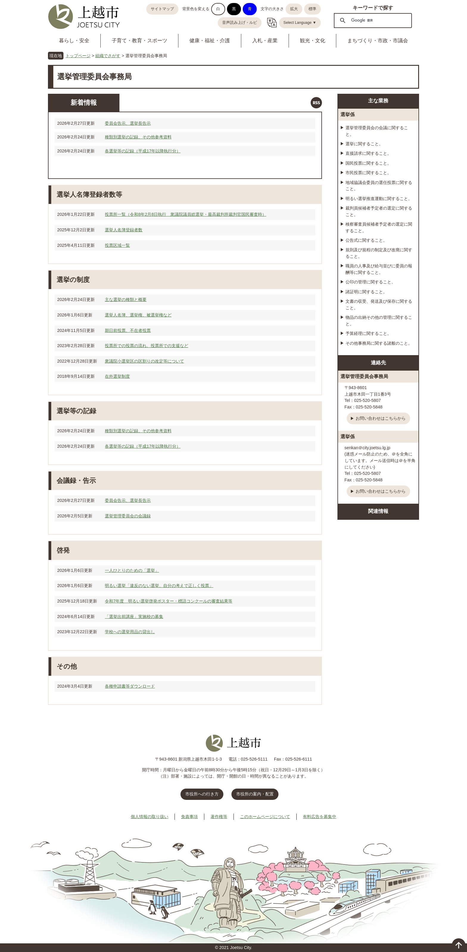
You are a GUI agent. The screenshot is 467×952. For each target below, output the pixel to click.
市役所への (202, 794)
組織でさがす (107, 55)
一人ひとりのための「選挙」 (132, 570)
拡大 (294, 9)
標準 (312, 9)
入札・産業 (265, 40)
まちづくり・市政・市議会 (377, 40)
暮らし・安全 (74, 40)
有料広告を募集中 (319, 816)
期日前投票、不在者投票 (128, 330)
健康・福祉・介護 (209, 40)
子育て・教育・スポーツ (139, 40)
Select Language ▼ (300, 23)
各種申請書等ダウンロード (130, 686)
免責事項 (189, 816)
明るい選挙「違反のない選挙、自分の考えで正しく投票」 (159, 585)
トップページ (78, 55)
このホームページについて (265, 816)
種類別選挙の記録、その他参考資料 (138, 137)
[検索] (372, 20)
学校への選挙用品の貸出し (130, 631)
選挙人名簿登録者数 (123, 229)
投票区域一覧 (117, 245)
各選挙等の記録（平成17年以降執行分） (142, 151)
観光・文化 (312, 40)
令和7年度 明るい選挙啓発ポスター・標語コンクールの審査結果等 (168, 601)
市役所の (255, 794)
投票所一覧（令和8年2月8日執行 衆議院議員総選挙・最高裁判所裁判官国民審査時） (185, 214)
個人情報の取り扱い (149, 816)
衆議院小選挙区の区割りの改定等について (144, 361)
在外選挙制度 (117, 376)
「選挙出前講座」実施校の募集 (134, 616)
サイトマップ (162, 9)
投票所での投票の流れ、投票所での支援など (146, 345)
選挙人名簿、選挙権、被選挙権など (138, 315)
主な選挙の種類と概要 (126, 299)
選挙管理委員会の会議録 (128, 516)
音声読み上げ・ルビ (239, 23)
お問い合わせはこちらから (381, 418)
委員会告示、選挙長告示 (128, 123)
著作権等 (219, 816)
